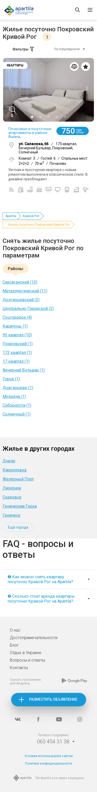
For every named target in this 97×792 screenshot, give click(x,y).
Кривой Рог (31, 216)
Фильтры (23, 49)
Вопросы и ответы (27, 660)
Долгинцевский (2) (21, 299)
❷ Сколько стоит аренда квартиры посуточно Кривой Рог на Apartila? (41, 599)
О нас (15, 630)
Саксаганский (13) (20, 282)
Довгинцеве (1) (18, 387)
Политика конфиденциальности (48, 763)
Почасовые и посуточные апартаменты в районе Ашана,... (29, 133)
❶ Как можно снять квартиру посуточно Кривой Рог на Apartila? (40, 579)
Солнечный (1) (17, 414)
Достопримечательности (33, 637)
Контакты (19, 667)
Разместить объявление (53, 699)
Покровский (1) (18, 343)
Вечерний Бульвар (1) (24, 370)
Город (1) (11, 378)
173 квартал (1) (17, 352)
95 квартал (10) (17, 334)
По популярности (67, 49)
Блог (14, 645)
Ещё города (18, 527)
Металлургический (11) (25, 290)
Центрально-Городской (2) (28, 308)
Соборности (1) (17, 405)
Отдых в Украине (25, 652)
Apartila (10, 216)
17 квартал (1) (16, 361)
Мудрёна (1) (14, 396)
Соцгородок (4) (17, 317)
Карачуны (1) (15, 326)
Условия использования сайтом (48, 756)
